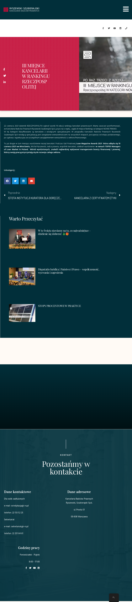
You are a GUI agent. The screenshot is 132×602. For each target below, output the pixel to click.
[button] (7, 181)
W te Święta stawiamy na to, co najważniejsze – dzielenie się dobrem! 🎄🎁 (66, 232)
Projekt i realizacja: (98, 591)
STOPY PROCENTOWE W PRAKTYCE (61, 307)
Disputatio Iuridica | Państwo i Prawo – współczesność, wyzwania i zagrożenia (61, 271)
